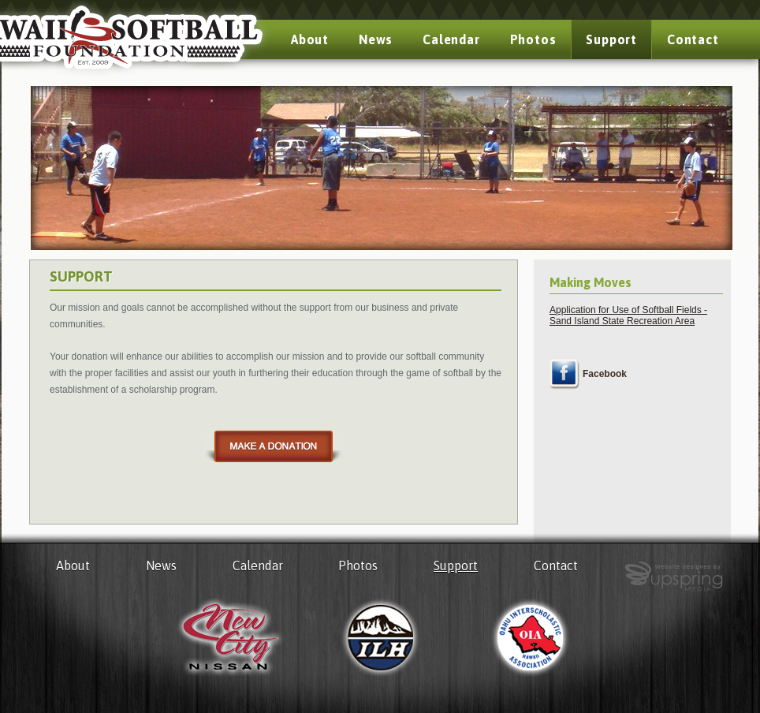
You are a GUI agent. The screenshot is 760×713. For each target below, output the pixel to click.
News (376, 39)
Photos (533, 39)
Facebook (605, 373)
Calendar (451, 39)
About (310, 39)
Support (611, 39)
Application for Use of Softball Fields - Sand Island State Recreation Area (628, 315)
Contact (693, 39)
